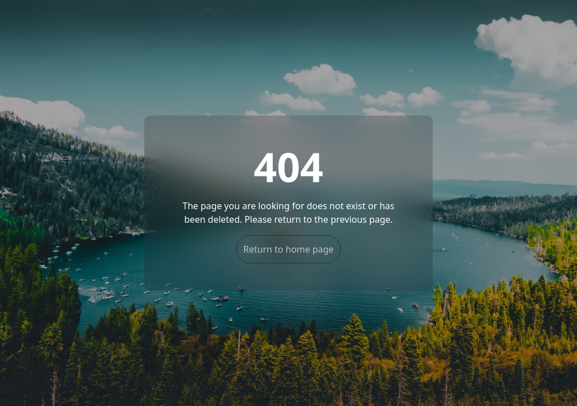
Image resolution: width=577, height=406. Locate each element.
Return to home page (288, 249)
